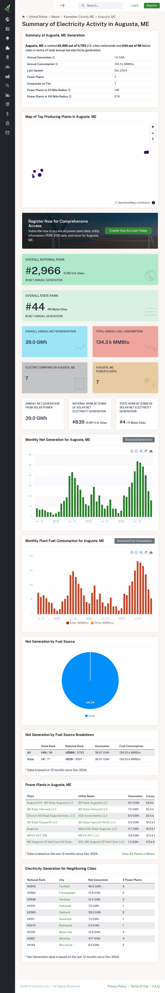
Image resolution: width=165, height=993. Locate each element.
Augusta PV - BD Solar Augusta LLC (50, 802)
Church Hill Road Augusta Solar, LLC (51, 815)
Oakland (64, 912)
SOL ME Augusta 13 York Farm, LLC (101, 842)
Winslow (64, 938)
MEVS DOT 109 (37, 835)
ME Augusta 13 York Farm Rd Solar (49, 842)
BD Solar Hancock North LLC (97, 822)
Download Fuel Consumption (134, 540)
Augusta (32, 828)
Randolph (65, 919)
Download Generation (138, 439)
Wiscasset (65, 945)
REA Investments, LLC (93, 815)
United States (38, 16)
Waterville (65, 932)
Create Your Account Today (128, 230)
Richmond (65, 925)
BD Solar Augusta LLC (93, 802)
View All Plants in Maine (138, 854)
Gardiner (64, 899)
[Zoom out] (153, 133)
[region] (7, 494)
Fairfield (64, 886)
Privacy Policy (117, 986)
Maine (55, 16)
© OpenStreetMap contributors (132, 202)
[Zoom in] (153, 127)
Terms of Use (139, 986)
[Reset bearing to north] (153, 139)
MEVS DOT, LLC (88, 835)
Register (152, 5)
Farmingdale (67, 892)
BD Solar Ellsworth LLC (42, 822)
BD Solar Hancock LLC (42, 809)
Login (135, 5)
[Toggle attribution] (153, 202)
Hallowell (65, 906)
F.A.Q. (156, 986)
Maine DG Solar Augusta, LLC (97, 828)
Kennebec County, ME (79, 16)
